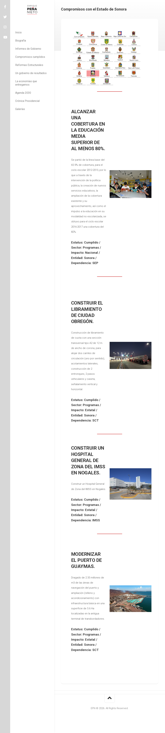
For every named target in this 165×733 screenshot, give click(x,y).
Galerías (20, 109)
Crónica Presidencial (27, 101)
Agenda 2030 (23, 92)
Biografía (20, 40)
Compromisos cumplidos (30, 56)
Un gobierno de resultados (31, 73)
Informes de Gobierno (28, 48)
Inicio (18, 32)
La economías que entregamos (26, 83)
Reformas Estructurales (29, 65)
